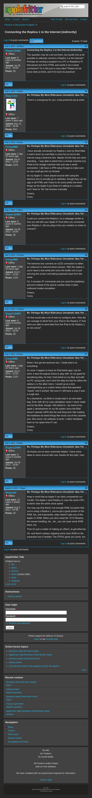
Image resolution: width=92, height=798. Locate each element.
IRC (13, 564)
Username (11, 609)
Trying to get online (14, 704)
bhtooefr (10, 492)
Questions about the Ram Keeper (24, 651)
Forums (16, 19)
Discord (14, 571)
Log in (7, 40)
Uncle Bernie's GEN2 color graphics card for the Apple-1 (34, 666)
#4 (86, 210)
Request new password (19, 623)
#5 (86, 255)
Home (7, 19)
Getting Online (15, 662)
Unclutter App (52, 639)
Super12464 (13, 50)
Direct (36, 639)
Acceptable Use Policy (18, 742)
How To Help (56, 19)
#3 (86, 142)
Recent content (15, 596)
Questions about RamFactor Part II (24, 658)
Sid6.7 (9, 685)
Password (11, 616)
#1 (86, 46)
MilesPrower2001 (14, 692)
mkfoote (9, 714)
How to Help (46, 780)
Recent (25, 19)
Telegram (15, 581)
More (84, 670)
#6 (86, 309)
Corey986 (11, 146)
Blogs (10, 727)
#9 (86, 488)
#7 (86, 354)
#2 (86, 91)
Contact (83, 19)
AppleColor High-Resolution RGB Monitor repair (30, 655)
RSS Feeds (13, 734)
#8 (86, 443)
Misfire (14, 574)
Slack (13, 577)
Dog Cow (11, 95)
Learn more (11, 584)
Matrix (14, 568)
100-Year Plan (71, 19)
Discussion (20, 25)
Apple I (31, 25)
